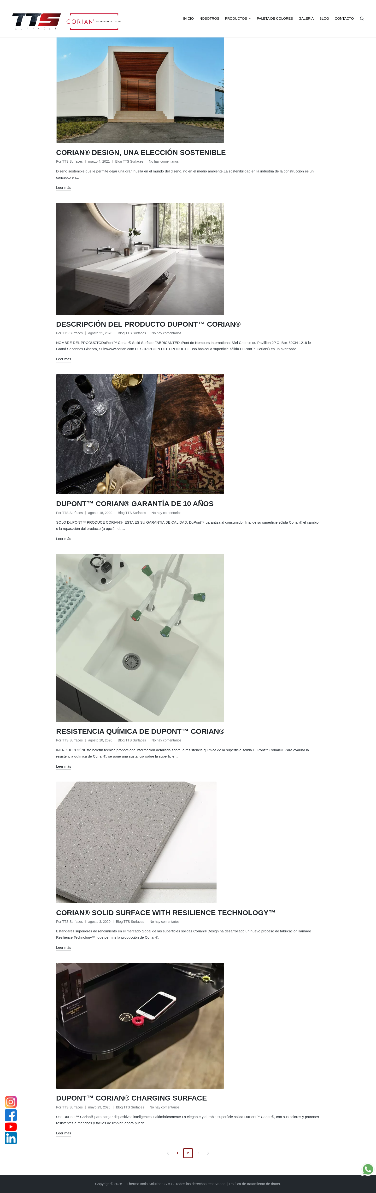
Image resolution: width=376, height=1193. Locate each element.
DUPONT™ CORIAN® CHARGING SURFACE (131, 1098)
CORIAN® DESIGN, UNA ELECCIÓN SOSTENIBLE (141, 152)
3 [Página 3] (199, 1153)
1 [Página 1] (177, 1153)
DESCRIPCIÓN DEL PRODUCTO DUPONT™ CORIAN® (148, 324)
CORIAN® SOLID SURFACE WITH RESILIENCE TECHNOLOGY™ (166, 913)
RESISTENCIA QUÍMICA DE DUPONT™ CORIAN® (140, 731)
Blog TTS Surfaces (129, 161)
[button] (166, 1153)
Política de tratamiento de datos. (255, 1184)
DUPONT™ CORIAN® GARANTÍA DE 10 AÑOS (135, 504)
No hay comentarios (164, 161)
